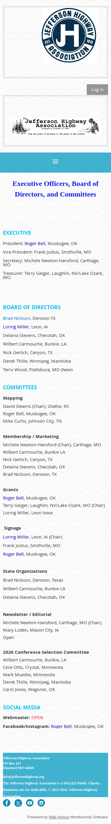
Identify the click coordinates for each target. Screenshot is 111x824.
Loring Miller (16, 327)
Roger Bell (35, 243)
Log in (97, 89)
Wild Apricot (59, 817)
